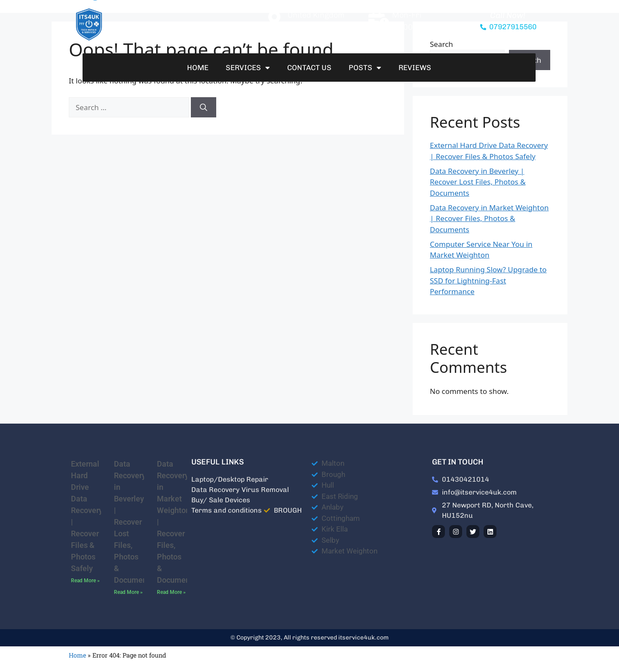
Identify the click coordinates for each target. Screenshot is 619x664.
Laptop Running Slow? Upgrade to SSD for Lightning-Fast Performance (488, 280)
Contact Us (309, 67)
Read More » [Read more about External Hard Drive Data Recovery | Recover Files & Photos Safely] (85, 581)
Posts (365, 68)
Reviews (414, 67)
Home (197, 67)
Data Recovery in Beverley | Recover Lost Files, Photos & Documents (478, 182)
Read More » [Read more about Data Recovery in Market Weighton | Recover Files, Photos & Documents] (171, 592)
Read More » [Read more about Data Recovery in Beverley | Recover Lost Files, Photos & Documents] (128, 592)
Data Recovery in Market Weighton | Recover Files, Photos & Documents (489, 218)
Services (248, 68)
